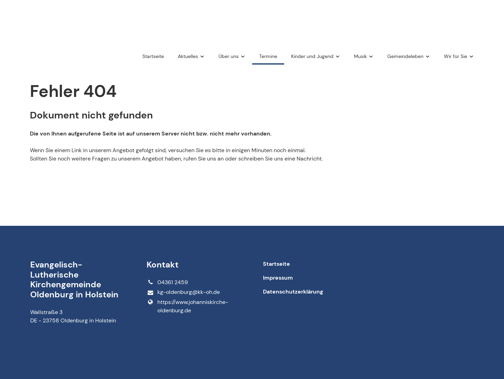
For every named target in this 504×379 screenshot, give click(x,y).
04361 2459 (167, 282)
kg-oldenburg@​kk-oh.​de (183, 292)
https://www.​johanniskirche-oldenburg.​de (187, 306)
